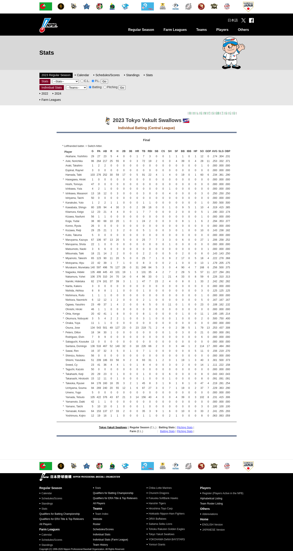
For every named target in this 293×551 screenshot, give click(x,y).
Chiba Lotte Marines (160, 487)
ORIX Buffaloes (158, 518)
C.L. (85, 81)
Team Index (101, 513)
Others (243, 30)
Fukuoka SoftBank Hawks (163, 498)
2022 (45, 93)
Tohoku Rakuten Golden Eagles (167, 529)
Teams (201, 30)
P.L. (96, 81)
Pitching (111, 87)
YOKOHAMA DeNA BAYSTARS (167, 539)
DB (218, 113)
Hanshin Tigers (157, 503)
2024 (58, 93)
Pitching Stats (184, 427)
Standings (133, 75)
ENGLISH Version (212, 524)
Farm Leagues (175, 30)
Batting (95, 87)
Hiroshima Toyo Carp (161, 508)
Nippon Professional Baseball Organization (59, 25)
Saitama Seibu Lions (160, 523)
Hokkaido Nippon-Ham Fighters (167, 513)
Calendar (83, 75)
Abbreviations (210, 514)
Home (204, 519)
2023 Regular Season (56, 75)
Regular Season (141, 30)
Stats (149, 75)
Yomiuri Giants (157, 544)
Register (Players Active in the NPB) (224, 493)
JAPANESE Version (213, 529)
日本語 (233, 20)
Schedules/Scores (108, 75)
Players (222, 30)
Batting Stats (167, 431)
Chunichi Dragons (159, 493)
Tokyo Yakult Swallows (113, 427)
